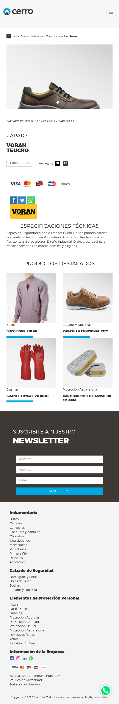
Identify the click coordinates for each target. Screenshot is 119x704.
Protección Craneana (25, 621)
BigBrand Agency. (96, 697)
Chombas (17, 536)
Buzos (14, 519)
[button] (12, 80)
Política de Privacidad (26, 680)
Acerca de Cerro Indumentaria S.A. (35, 675)
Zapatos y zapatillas (57, 36)
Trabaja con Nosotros (25, 684)
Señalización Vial (22, 643)
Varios (14, 639)
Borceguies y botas (23, 577)
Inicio (16, 36)
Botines (15, 585)
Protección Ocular (23, 626)
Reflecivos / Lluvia (23, 634)
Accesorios (17, 562)
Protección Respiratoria (27, 630)
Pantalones (18, 549)
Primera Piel (19, 553)
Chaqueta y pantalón (25, 532)
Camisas (16, 523)
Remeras (16, 558)
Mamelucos (18, 545)
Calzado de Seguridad (32, 36)
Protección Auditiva (24, 617)
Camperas (17, 527)
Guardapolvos (20, 540)
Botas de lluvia (20, 581)
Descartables (19, 609)
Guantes (16, 613)
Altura (14, 604)
